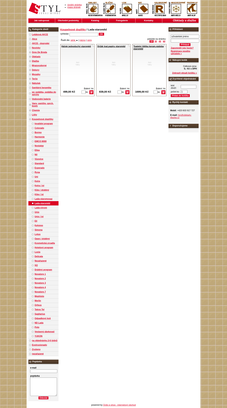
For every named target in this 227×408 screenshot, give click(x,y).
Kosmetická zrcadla (45, 243)
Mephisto (39, 296)
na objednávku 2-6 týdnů (44, 340)
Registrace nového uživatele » (180, 52)
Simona (38, 230)
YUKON (38, 336)
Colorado (39, 128)
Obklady (36, 56)
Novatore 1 (40, 274)
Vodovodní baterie (41, 99)
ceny (89, 40)
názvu (82, 40)
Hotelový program (44, 247)
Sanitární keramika (41, 87)
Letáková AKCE (40, 34)
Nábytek (36, 83)
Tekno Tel (39, 309)
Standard (39, 163)
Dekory (35, 70)
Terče (35, 79)
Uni (36, 176)
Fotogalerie (122, 20)
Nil (36, 154)
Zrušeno (36, 349)
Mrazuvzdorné (39, 65)
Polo (37, 327)
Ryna (37, 172)
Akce (34, 39)
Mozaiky (36, 74)
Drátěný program (43, 269)
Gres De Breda (39, 52)
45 (160, 41)
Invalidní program (44, 123)
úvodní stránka (74, 5)
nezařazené (38, 354)
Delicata (39, 256)
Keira (37, 181)
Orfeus (38, 305)
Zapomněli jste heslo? (182, 48)
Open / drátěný (42, 238)
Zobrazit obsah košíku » (184, 73)
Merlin (38, 300)
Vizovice (39, 159)
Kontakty (148, 20)
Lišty (34, 115)
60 (164, 41)
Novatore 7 (40, 292)
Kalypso (39, 225)
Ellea (37, 150)
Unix (37, 212)
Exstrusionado (39, 345)
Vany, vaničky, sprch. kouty (43, 104)
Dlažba (35, 61)
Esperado (40, 168)
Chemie (36, 110)
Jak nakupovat (41, 20)
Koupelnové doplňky (42, 119)
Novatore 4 (40, 287)
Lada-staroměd (42, 203)
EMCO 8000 (40, 141)
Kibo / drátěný (42, 190)
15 (151, 41)
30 (155, 41)
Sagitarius (40, 314)
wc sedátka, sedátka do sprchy (44, 93)
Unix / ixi (39, 216)
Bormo (38, 132)
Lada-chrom (41, 207)
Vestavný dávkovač (44, 331)
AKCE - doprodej (40, 43)
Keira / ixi (39, 185)
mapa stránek (74, 7)
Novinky (36, 48)
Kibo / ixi (39, 194)
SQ (36, 265)
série (74, 40)
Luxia (37, 252)
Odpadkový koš (43, 318)
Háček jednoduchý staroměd (76, 46)
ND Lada (39, 323)
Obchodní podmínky (68, 20)
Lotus (37, 234)
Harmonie (40, 137)
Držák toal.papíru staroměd (111, 46)
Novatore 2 (40, 278)
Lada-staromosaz (43, 199)
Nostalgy (39, 145)
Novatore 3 (40, 283)
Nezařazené (40, 261)
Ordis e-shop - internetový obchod (119, 405)
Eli (36, 221)
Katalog (95, 20)
